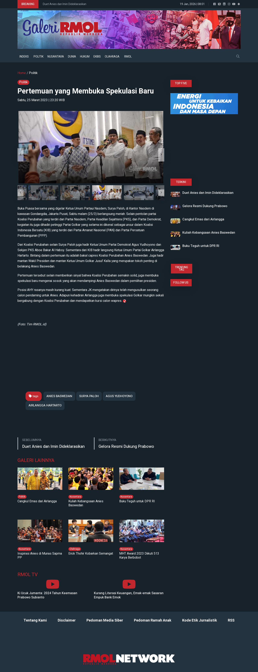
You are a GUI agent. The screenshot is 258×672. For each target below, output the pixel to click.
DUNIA (72, 56)
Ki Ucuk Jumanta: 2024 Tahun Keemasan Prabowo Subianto (47, 595)
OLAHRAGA (112, 56)
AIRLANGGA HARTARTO (45, 405)
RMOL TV (27, 575)
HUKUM (84, 56)
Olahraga (75, 549)
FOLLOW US (180, 283)
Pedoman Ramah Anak (152, 620)
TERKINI (181, 182)
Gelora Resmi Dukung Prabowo (126, 446)
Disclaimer (67, 620)
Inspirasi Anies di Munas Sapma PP (39, 556)
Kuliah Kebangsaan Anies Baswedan (85, 503)
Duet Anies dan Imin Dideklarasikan (64, 4)
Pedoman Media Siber (104, 620)
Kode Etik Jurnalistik (199, 620)
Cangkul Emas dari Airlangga (37, 501)
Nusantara (75, 496)
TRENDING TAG (181, 268)
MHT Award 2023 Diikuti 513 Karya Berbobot (139, 556)
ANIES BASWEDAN (59, 396)
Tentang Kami (35, 620)
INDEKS (24, 56)
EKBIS (97, 56)
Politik (33, 73)
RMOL (128, 56)
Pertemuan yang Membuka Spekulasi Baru (85, 91)
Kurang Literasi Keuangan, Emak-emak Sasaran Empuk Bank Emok (128, 595)
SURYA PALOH (89, 396)
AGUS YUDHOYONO (119, 396)
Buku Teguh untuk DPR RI (137, 501)
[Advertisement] (90, 355)
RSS (231, 620)
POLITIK (38, 56)
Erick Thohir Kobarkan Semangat (90, 554)
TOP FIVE (181, 83)
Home (21, 73)
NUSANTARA (55, 56)
